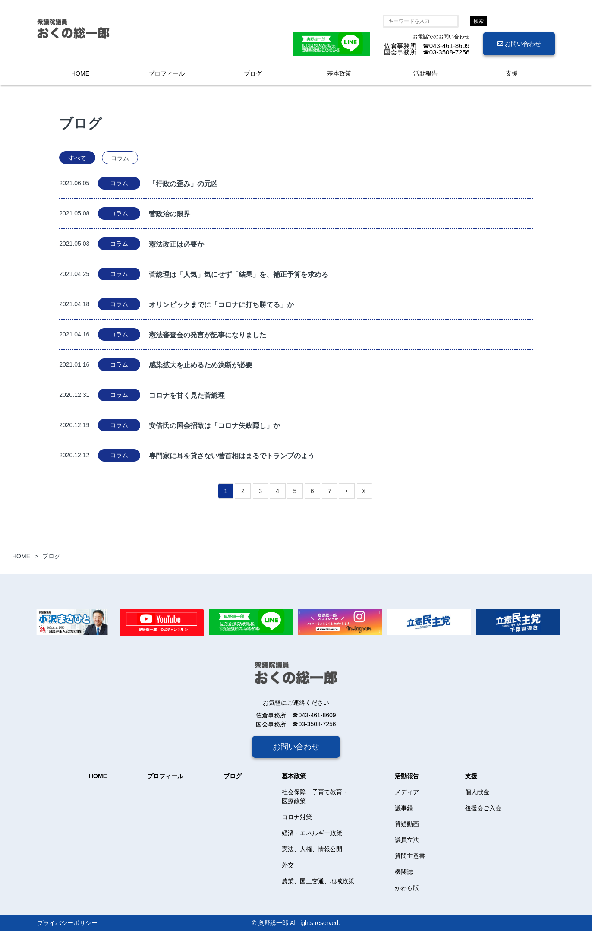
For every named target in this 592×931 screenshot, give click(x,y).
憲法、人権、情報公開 (312, 849)
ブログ (253, 73)
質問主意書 (410, 855)
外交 (288, 864)
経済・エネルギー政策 (312, 833)
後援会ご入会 (483, 807)
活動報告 (425, 73)
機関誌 (404, 871)
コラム (120, 158)
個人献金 (477, 791)
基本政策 (339, 73)
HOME (80, 73)
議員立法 (407, 839)
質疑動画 (407, 823)
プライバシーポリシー (67, 922)
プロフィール (166, 73)
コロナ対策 (297, 817)
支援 (512, 73)
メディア (407, 791)
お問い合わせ (519, 43)
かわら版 (407, 887)
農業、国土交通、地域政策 (318, 880)
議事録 (404, 807)
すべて (77, 158)
